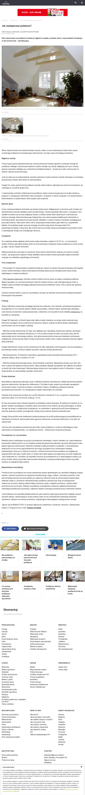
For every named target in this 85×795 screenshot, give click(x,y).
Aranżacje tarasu (8, 684)
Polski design (35, 682)
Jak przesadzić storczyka (40, 717)
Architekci (34, 679)
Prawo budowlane (9, 717)
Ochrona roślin (7, 677)
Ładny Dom (62, 667)
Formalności (6, 644)
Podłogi (33, 629)
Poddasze (14, 20)
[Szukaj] (75, 3)
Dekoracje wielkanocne (39, 684)
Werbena (61, 742)
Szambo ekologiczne (38, 649)
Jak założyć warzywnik (39, 727)
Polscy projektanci (37, 677)
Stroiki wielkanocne (37, 687)
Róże (60, 719)
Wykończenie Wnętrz (38, 632)
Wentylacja (6, 732)
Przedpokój (62, 639)
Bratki (60, 737)
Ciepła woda (6, 646)
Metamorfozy (63, 644)
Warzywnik (6, 687)
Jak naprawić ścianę (38, 729)
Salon (60, 629)
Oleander (61, 724)
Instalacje (5, 656)
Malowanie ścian (36, 634)
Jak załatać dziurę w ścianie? (41, 719)
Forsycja (61, 732)
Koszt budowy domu (10, 639)
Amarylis (61, 727)
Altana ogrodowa (8, 670)
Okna (4, 637)
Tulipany (61, 722)
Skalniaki (5, 672)
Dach (4, 641)
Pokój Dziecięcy (36, 672)
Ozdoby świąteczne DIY (39, 674)
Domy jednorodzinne (10, 755)
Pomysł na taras (8, 760)
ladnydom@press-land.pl (54, 755)
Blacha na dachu (36, 646)
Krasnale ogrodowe (9, 692)
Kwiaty (61, 744)
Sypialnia (61, 634)
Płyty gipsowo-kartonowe (13, 279)
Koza (4, 724)
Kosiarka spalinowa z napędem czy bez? (14, 700)
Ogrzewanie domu (9, 649)
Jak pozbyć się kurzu (38, 724)
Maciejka (61, 729)
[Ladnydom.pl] (6, 3)
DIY (31, 732)
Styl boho (62, 646)
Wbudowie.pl (7, 719)
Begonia (61, 717)
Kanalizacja (6, 734)
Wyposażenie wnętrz (38, 670)
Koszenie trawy (8, 682)
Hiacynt (61, 715)
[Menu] (82, 3)
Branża (4, 757)
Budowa (5, 20)
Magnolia (5, 697)
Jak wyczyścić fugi (37, 722)
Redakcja (47, 762)
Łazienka (61, 632)
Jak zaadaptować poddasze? (31, 20)
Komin (4, 634)
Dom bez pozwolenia (10, 715)
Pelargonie (62, 734)
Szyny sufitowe (8, 729)
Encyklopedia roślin (9, 689)
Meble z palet (7, 679)
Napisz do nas (50, 760)
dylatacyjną (75, 312)
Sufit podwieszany (37, 644)
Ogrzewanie (6, 722)
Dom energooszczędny (11, 737)
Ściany (4, 654)
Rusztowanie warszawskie (40, 641)
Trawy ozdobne (8, 704)
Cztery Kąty (62, 670)
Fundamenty (6, 651)
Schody (4, 632)
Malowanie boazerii (37, 639)
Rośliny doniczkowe (9, 674)
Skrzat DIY (34, 715)
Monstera (5, 667)
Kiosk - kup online (43, 12)
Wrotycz (5, 694)
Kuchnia (61, 637)
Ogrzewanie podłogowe (11, 727)
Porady (4, 629)
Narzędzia (34, 637)
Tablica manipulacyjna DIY (40, 734)
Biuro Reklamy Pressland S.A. (55, 757)
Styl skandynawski (65, 649)
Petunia (61, 740)
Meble (32, 667)
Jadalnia (61, 641)
